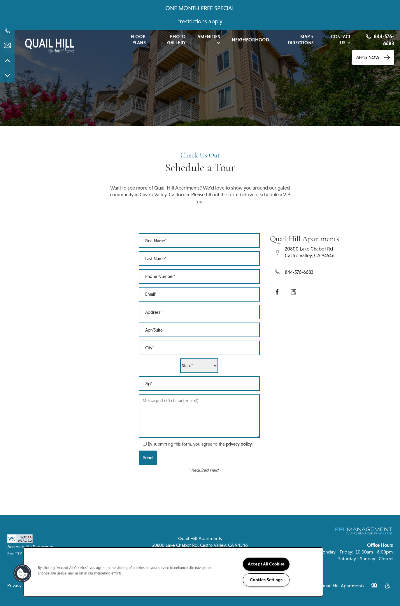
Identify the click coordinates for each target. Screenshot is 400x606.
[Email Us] (7, 45)
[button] (373, 57)
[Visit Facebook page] (277, 292)
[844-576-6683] (7, 30)
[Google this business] (293, 292)
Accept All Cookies (266, 564)
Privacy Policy (21, 585)
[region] (173, 572)
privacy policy (239, 444)
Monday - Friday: (336, 551)
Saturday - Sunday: (357, 558)
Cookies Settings (266, 579)
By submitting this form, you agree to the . (200, 444)
